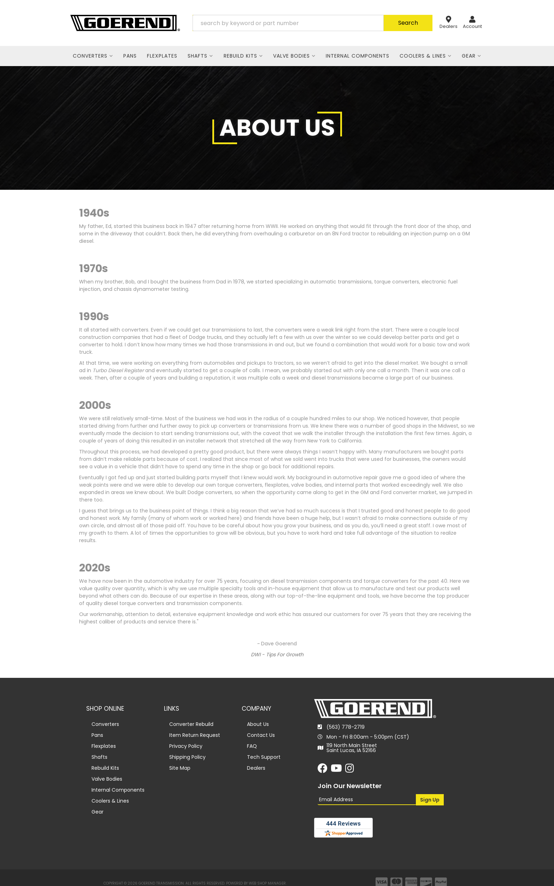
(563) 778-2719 (345, 726)
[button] (312, 23)
